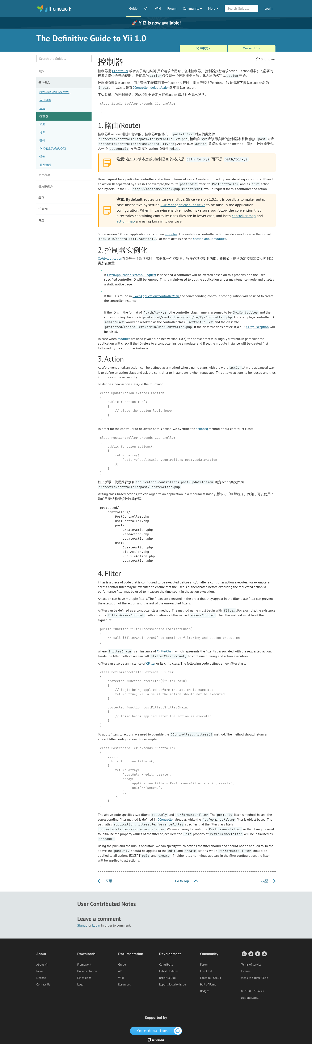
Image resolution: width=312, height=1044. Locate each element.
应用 (42, 108)
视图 (42, 132)
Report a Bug (167, 978)
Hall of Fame (208, 984)
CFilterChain (165, 651)
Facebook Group (210, 978)
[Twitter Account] (250, 953)
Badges (204, 991)
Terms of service (251, 964)
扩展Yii (43, 209)
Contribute (166, 964)
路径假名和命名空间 (52, 149)
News (39, 971)
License (41, 978)
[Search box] (64, 58)
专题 (41, 220)
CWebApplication (110, 258)
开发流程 (45, 165)
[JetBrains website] (156, 1039)
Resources (124, 984)
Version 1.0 (251, 48)
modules (171, 234)
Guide (133, 8)
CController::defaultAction (151, 87)
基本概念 (44, 82)
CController (120, 71)
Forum (172, 8)
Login (269, 8)
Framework (84, 964)
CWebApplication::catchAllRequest (131, 275)
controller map (244, 215)
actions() (202, 429)
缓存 (41, 197)
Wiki (158, 8)
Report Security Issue (172, 984)
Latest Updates (168, 971)
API (146, 8)
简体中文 (203, 48)
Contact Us (43, 984)
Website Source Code (254, 978)
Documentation (87, 971)
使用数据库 (45, 186)
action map (126, 221)
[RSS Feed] (264, 953)
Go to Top (186, 881)
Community (192, 8)
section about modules (209, 239)
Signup (82, 925)
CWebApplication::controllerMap (156, 296)
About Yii (42, 964)
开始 (41, 71)
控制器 (43, 116)
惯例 (42, 157)
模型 (42, 124)
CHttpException (257, 327)
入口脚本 (45, 100)
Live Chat (206, 971)
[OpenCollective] (156, 1030)
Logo (80, 984)
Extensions (84, 978)
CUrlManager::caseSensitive (183, 204)
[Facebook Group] (257, 953)
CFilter (150, 663)
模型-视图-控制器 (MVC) (54, 92)
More (213, 8)
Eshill (254, 998)
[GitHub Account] (244, 953)
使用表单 (44, 175)
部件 (42, 140)
